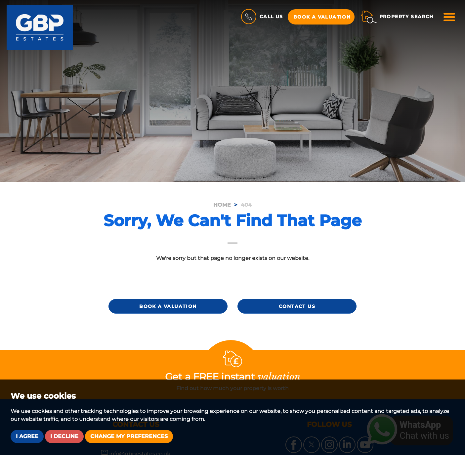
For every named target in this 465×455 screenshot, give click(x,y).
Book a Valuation (322, 17)
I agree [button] (27, 436)
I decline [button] (64, 436)
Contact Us (297, 306)
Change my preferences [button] (129, 436)
